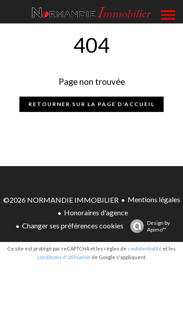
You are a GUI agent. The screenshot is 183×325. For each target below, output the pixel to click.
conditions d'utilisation (64, 257)
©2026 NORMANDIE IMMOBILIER (61, 199)
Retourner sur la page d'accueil (91, 104)
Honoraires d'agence (96, 212)
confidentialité (145, 248)
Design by (148, 226)
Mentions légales (154, 199)
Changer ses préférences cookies (73, 225)
